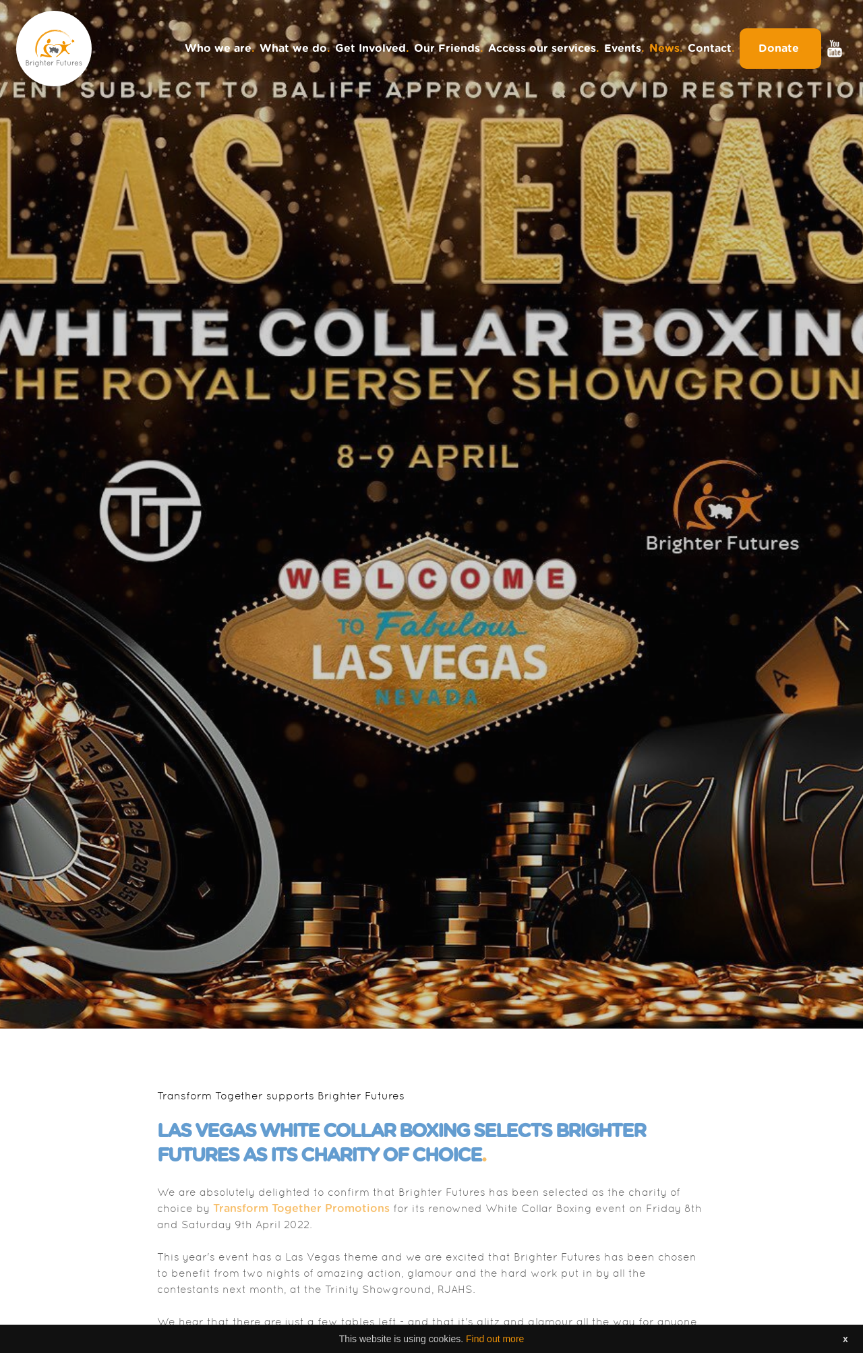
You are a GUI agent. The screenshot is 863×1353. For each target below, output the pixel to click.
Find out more (495, 1338)
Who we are (220, 48)
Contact (711, 48)
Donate (780, 48)
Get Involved (372, 48)
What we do (295, 48)
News (666, 48)
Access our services (543, 48)
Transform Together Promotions (301, 1208)
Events (624, 48)
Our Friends (448, 48)
